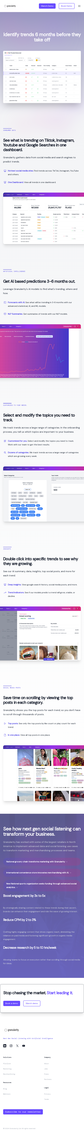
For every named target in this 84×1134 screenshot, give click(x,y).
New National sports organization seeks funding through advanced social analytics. (41, 885)
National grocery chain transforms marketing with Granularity (37, 861)
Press (46, 1074)
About (46, 1064)
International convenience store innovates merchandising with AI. (39, 872)
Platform (7, 1064)
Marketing (7, 1069)
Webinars (7, 1094)
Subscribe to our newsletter (23, 1111)
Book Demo (66, 6)
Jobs (46, 1069)
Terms (46, 1099)
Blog (5, 1089)
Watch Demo (47, 6)
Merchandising (9, 1074)
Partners (48, 1079)
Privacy (47, 1094)
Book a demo (11, 1003)
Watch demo (32, 1003)
